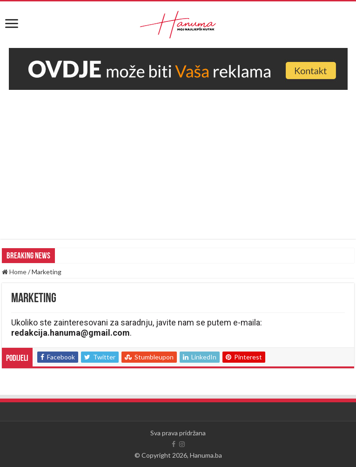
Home (14, 272)
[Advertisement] (178, 160)
